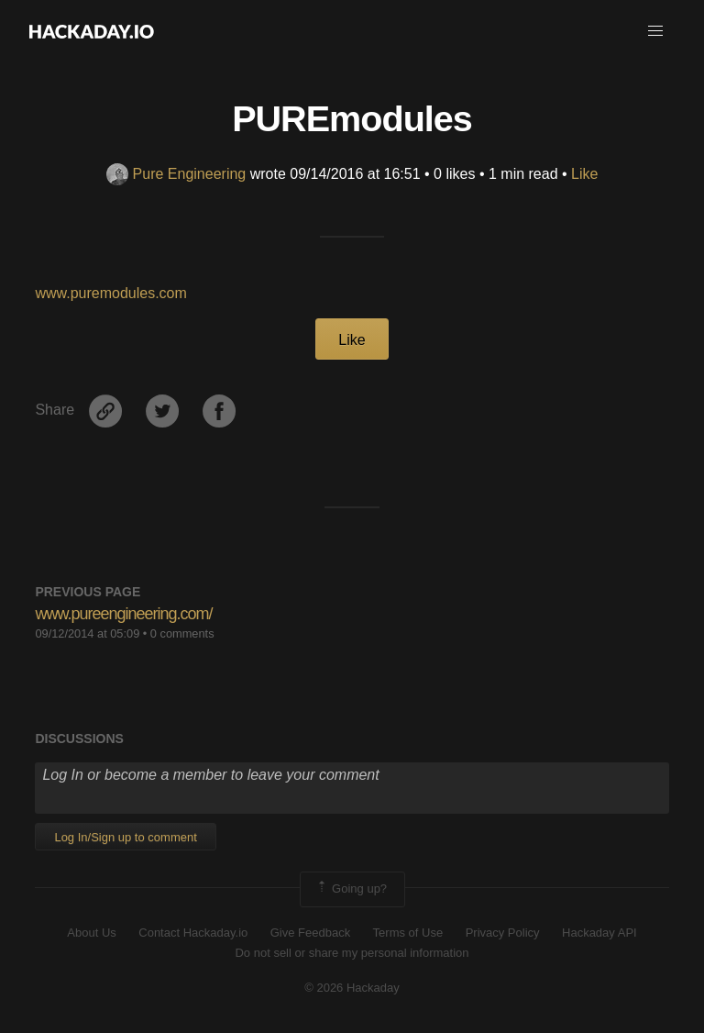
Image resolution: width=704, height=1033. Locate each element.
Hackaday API (599, 932)
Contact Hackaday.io (193, 932)
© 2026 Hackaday (352, 987)
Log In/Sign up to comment (125, 837)
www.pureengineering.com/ (123, 614)
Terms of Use (408, 932)
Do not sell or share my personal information (351, 953)
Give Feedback (310, 932)
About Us (91, 932)
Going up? (351, 889)
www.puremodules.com (110, 293)
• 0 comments (178, 633)
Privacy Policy (503, 932)
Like (584, 174)
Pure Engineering (176, 174)
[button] (655, 31)
